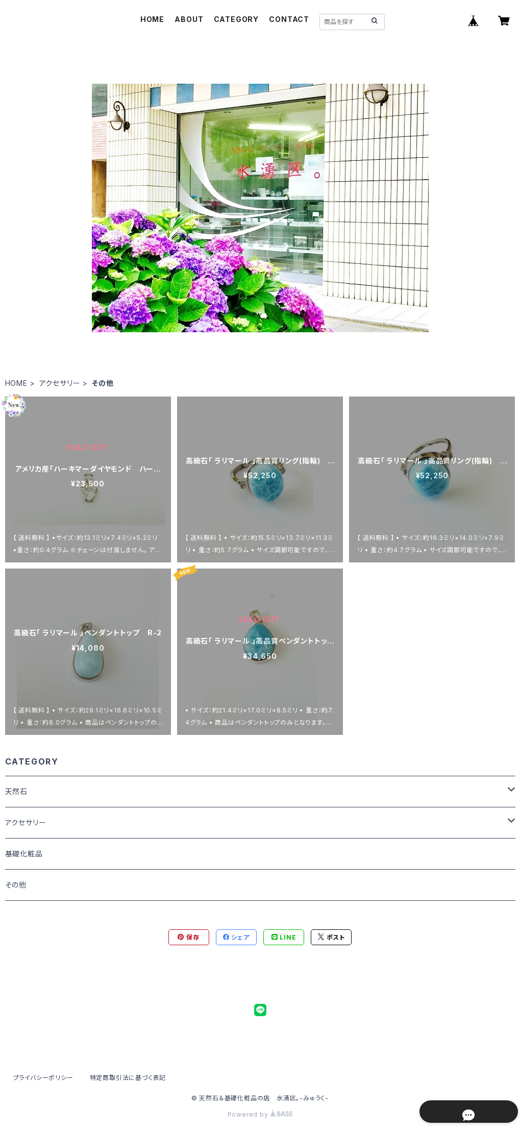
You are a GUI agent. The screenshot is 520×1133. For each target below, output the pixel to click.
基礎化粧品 (24, 853)
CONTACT (289, 19)
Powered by (260, 1114)
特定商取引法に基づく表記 (128, 1077)
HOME (152, 19)
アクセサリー (60, 383)
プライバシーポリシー (43, 1077)
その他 (16, 884)
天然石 (16, 791)
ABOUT (189, 19)
